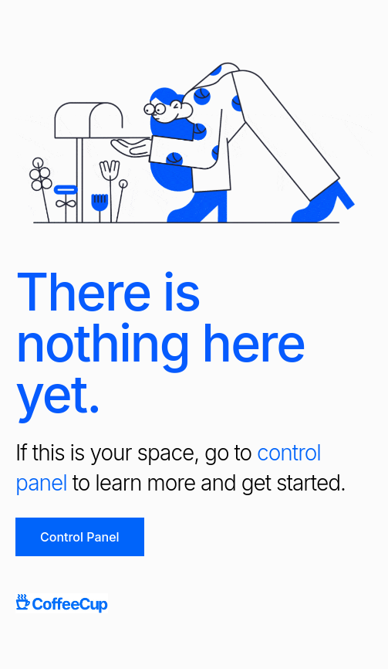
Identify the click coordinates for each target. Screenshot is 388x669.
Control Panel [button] (80, 537)
